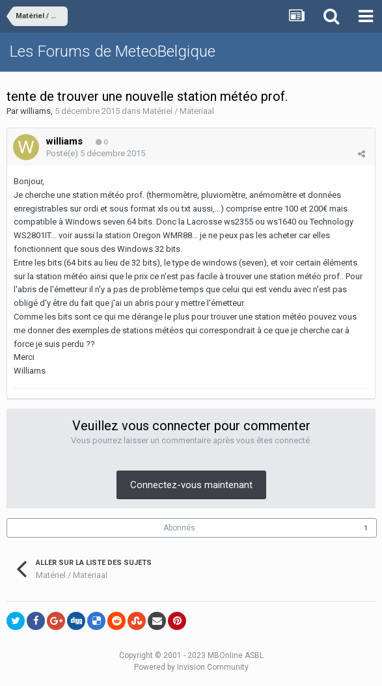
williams (35, 111)
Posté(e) (95, 153)
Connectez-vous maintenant (191, 485)
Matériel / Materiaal (178, 111)
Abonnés (179, 527)
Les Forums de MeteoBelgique (112, 51)
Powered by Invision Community (191, 667)
